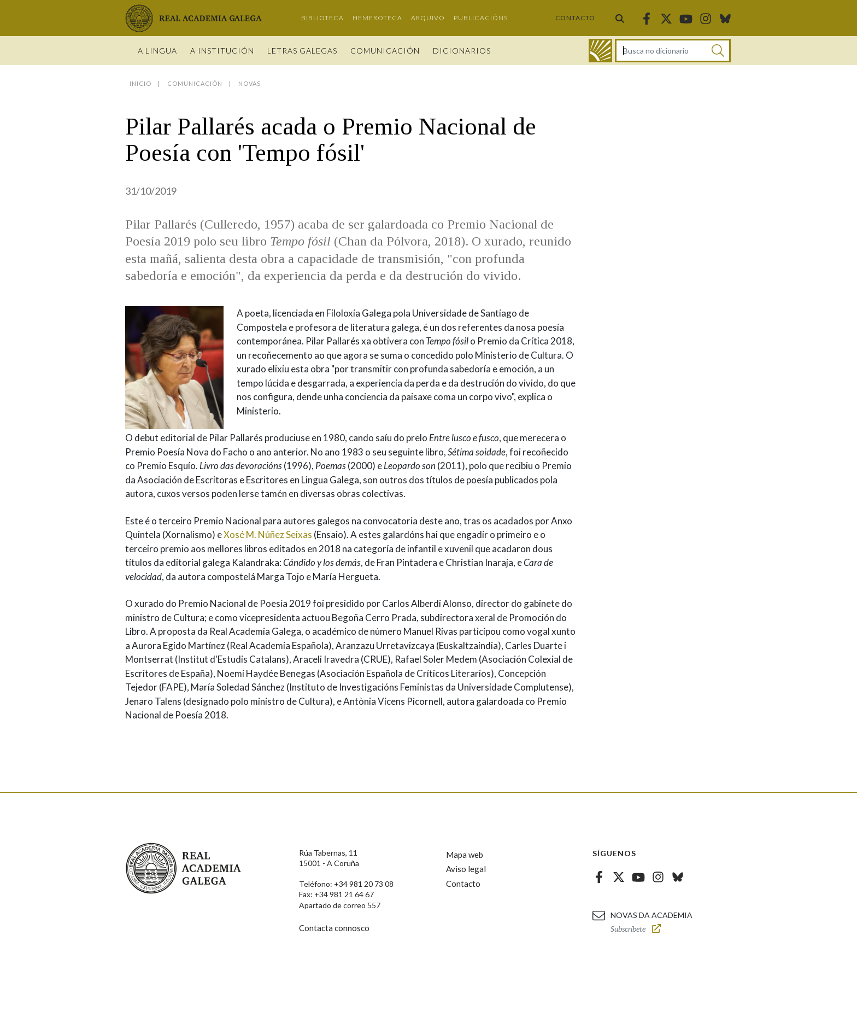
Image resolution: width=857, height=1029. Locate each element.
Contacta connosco (334, 928)
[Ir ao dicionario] (600, 50)
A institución (222, 50)
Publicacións (481, 18)
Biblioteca (322, 18)
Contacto (575, 18)
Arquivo (428, 18)
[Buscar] (717, 50)
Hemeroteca (377, 18)
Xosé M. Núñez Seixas (268, 534)
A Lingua (157, 50)
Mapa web (464, 855)
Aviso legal (466, 869)
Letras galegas (302, 50)
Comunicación (385, 50)
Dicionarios (462, 50)
